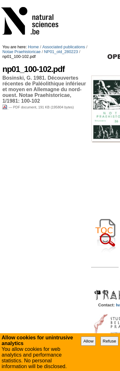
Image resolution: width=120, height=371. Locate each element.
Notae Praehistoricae (21, 51)
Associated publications (63, 46)
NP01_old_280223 (61, 51)
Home (33, 46)
